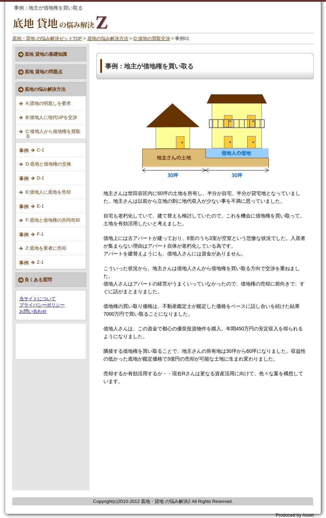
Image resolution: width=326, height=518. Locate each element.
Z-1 (40, 262)
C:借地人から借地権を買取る (53, 134)
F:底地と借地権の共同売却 (53, 220)
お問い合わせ (33, 311)
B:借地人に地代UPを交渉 (51, 117)
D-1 (40, 178)
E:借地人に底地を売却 (48, 192)
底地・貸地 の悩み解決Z (166, 501)
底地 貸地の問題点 (43, 71)
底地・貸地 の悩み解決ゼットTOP (47, 38)
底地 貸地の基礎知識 (46, 54)
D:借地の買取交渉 (152, 38)
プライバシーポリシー (42, 305)
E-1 (40, 206)
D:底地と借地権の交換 (48, 164)
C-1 (40, 150)
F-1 (40, 234)
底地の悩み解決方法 (107, 38)
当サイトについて (37, 298)
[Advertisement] (164, 441)
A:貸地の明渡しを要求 (48, 103)
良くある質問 (38, 279)
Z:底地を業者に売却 (46, 248)
